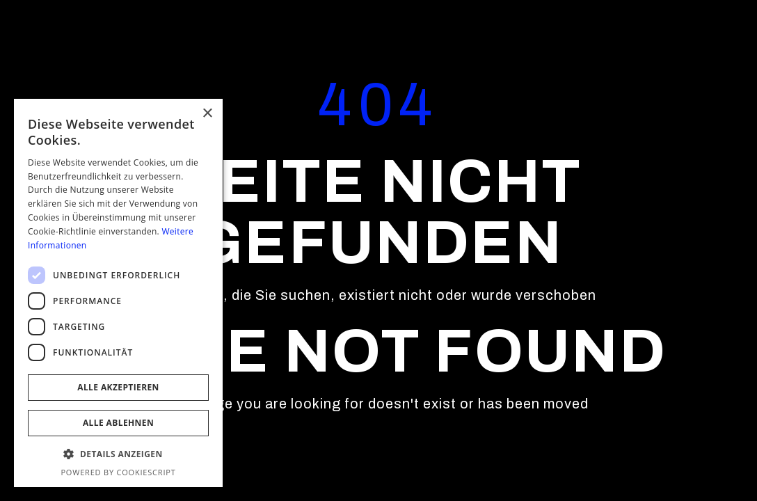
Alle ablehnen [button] (118, 423)
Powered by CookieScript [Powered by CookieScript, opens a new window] (118, 472)
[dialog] (118, 293)
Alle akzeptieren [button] (118, 387)
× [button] (207, 114)
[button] (118, 454)
